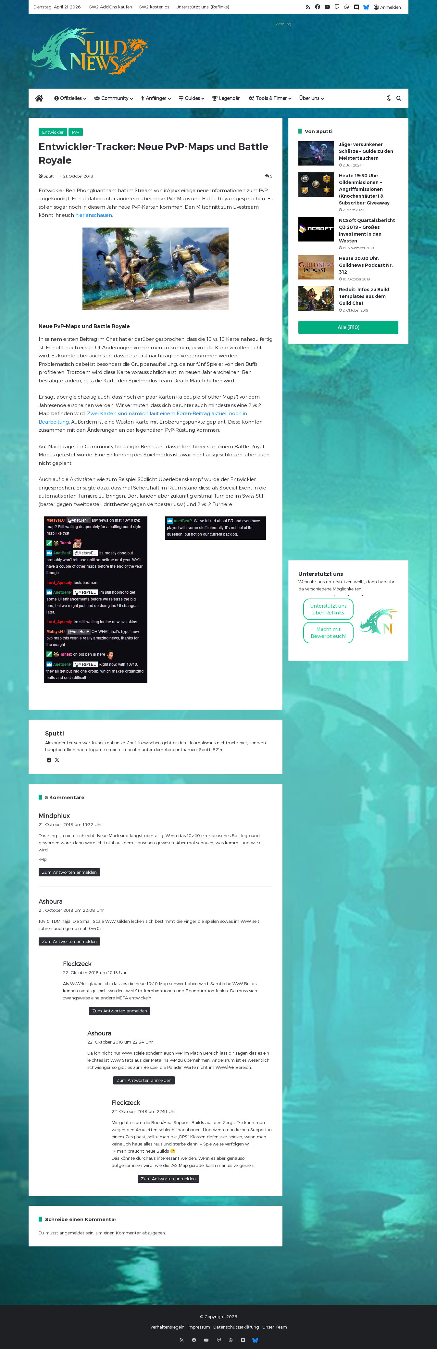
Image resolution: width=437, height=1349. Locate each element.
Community (111, 98)
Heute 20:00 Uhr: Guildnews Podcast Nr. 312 (366, 265)
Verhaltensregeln (167, 1327)
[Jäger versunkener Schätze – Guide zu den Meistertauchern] (316, 153)
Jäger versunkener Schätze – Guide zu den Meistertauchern (366, 151)
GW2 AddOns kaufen (110, 6)
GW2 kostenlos (154, 6)
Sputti (49, 176)
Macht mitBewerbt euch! (328, 632)
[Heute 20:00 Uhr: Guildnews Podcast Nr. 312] (316, 267)
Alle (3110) (348, 327)
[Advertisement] (283, 42)
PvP (75, 132)
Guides (189, 98)
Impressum (199, 1327)
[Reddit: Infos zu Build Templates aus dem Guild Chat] (316, 298)
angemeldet (71, 1232)
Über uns (309, 98)
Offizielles (67, 98)
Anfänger (153, 98)
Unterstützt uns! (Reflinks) (202, 6)
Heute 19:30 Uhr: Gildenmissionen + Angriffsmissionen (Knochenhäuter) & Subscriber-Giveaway (364, 189)
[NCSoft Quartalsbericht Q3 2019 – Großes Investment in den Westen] (316, 229)
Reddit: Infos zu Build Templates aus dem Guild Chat (364, 296)
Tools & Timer (268, 98)
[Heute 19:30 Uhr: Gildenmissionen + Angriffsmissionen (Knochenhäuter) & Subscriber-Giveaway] (316, 184)
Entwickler (53, 132)
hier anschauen (93, 215)
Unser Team (274, 1327)
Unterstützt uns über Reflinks (328, 609)
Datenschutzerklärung (236, 1327)
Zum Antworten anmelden (69, 872)
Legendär (226, 98)
